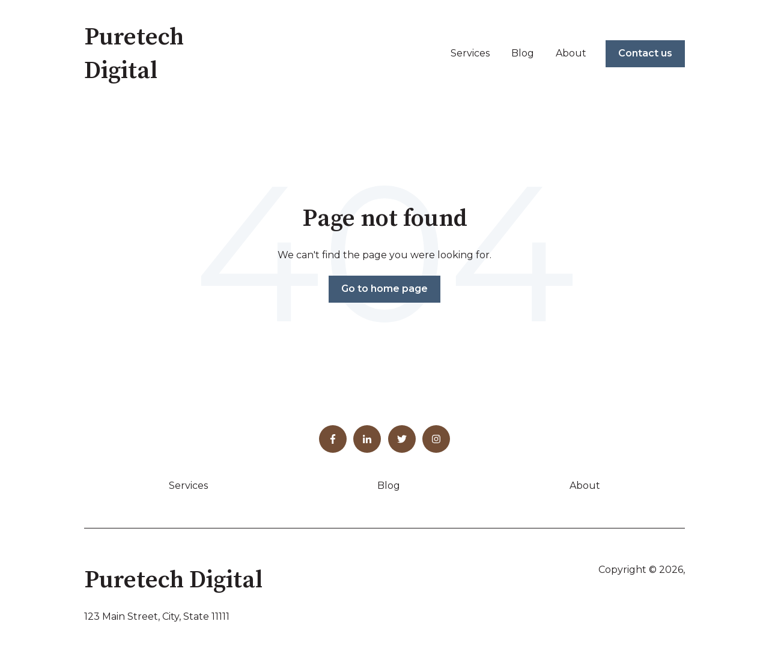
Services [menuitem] (188, 485)
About (571, 53)
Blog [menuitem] (388, 485)
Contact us (645, 53)
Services (470, 53)
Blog (522, 53)
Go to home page (384, 288)
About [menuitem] (585, 485)
